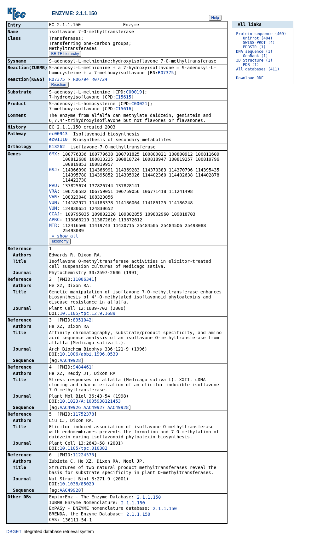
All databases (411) (257, 69)
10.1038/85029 (77, 484)
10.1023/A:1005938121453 (90, 401)
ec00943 (58, 134)
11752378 (83, 414)
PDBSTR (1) (254, 47)
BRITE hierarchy (65, 54)
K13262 (57, 147)
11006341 (83, 279)
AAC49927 (94, 408)
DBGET (13, 532)
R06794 (81, 79)
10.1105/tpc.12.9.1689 (87, 313)
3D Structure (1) (254, 60)
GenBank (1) (255, 56)
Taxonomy (59, 242)
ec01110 (58, 139)
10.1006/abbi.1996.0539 (89, 354)
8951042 (82, 320)
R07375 (166, 73)
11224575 (83, 455)
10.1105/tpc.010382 (83, 448)
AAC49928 (70, 361)
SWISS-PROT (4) (259, 42)
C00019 (134, 92)
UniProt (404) (258, 38)
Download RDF (249, 78)
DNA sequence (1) (254, 51)
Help (215, 17)
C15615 (123, 97)
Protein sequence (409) (261, 34)
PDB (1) (251, 65)
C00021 (139, 104)
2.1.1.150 (149, 497)
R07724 (99, 79)
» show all (63, 236)
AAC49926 (70, 408)
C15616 (123, 109)
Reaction (58, 85)
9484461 (82, 367)
